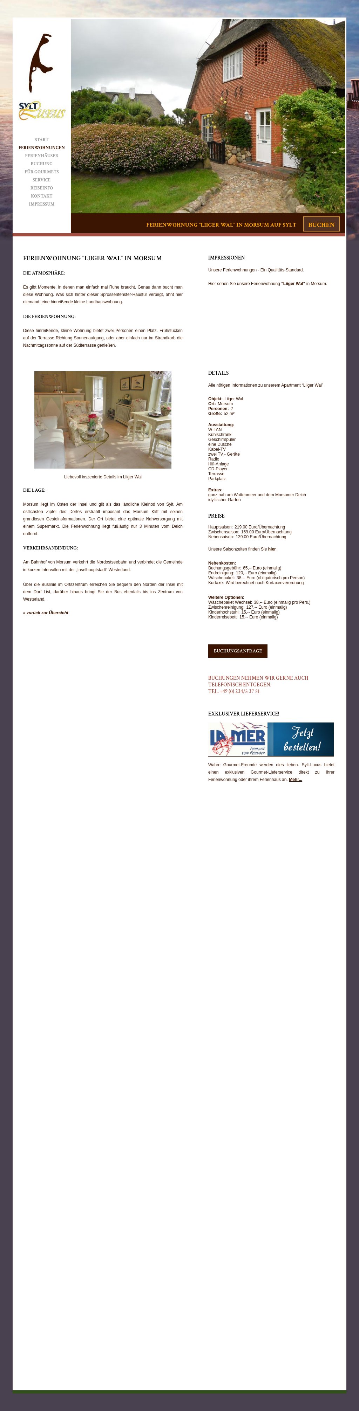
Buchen (321, 225)
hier (272, 549)
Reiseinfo (42, 188)
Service (42, 180)
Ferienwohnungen (42, 148)
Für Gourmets (42, 172)
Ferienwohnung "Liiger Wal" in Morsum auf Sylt (221, 225)
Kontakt (42, 196)
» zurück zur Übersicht (45, 612)
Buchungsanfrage (238, 651)
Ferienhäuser (42, 156)
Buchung (42, 164)
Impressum (42, 204)
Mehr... (295, 779)
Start (42, 140)
